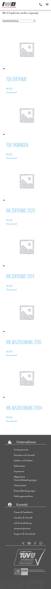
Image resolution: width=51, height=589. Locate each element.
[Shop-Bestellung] (18, 21)
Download (11, 92)
